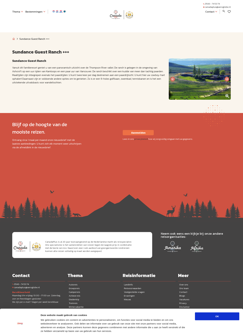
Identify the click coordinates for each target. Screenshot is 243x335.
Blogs (182, 295)
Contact (183, 292)
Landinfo (128, 284)
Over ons (183, 284)
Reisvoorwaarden (132, 288)
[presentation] (172, 79)
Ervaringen (129, 295)
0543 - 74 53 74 (211, 3)
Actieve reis (74, 295)
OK (217, 304)
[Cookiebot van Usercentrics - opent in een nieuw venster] (20, 329)
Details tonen (167, 329)
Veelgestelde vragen (134, 292)
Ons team (184, 288)
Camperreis (74, 292)
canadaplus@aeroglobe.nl (217, 7)
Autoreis (73, 284)
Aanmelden (138, 132)
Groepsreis (74, 288)
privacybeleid (141, 139)
